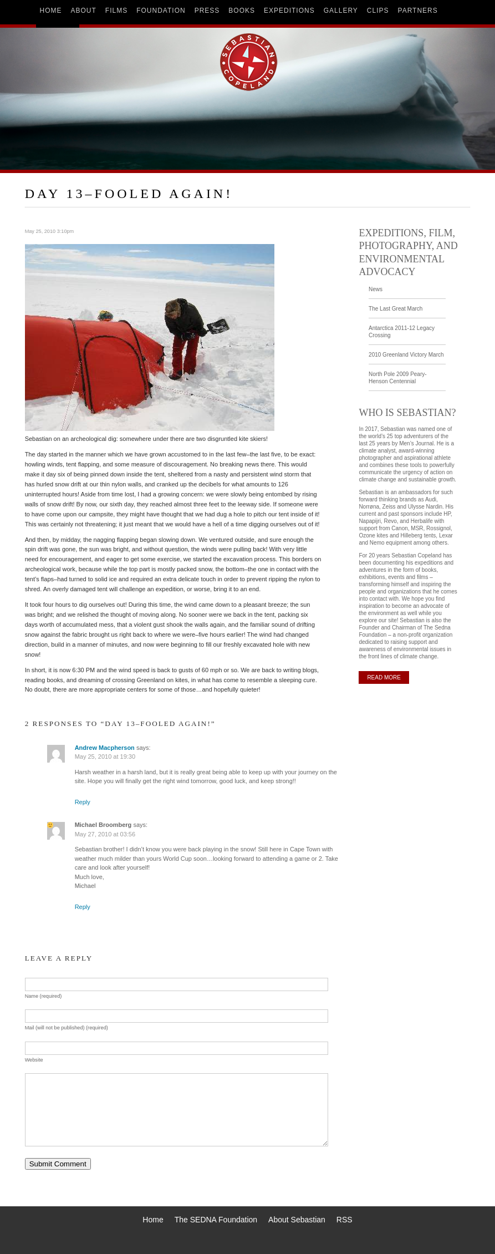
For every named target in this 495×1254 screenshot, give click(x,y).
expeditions (289, 10)
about (83, 10)
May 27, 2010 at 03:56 (105, 834)
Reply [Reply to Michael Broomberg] (82, 906)
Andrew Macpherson (105, 747)
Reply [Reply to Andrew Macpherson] (82, 802)
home (51, 10)
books (241, 10)
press (207, 10)
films (116, 10)
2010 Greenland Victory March (406, 355)
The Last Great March (395, 309)
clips (378, 10)
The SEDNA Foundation (216, 1219)
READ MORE (384, 677)
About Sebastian (296, 1219)
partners (418, 10)
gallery (341, 10)
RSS (344, 1219)
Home (152, 1219)
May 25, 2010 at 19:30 (105, 756)
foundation (160, 10)
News (375, 289)
